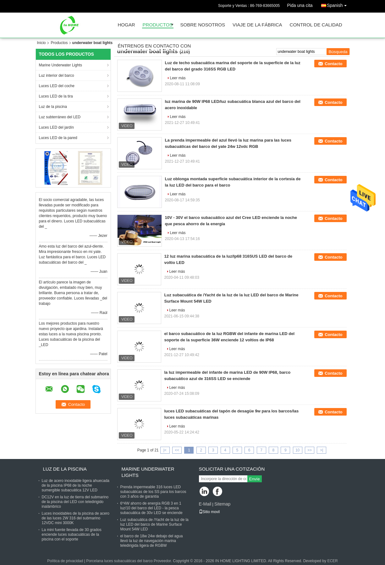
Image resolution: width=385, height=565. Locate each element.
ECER (332, 561)
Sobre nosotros (202, 25)
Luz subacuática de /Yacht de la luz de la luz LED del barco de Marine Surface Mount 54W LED (154, 524)
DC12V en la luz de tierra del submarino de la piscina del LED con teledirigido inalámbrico (75, 502)
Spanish (338, 4)
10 (297, 450)
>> (309, 450)
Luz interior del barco (56, 75)
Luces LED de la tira (56, 96)
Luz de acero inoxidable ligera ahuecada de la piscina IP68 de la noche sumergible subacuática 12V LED (76, 485)
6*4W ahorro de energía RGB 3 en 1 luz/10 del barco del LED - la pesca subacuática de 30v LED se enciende (151, 508)
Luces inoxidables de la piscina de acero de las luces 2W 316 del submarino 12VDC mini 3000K (75, 518)
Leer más (178, 78)
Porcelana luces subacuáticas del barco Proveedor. (129, 561)
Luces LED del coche (56, 86)
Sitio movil (209, 512)
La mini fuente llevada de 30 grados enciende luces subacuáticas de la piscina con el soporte (72, 534)
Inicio (41, 43)
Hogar (126, 25)
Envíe (254, 479)
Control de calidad (316, 25)
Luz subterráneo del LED (60, 117)
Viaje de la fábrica (257, 25)
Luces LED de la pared (58, 138)
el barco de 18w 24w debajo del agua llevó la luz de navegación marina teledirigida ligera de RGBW (151, 541)
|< (165, 450)
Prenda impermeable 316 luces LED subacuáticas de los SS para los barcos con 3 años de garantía (153, 492)
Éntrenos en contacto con (154, 46)
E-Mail (205, 503)
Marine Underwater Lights (60, 65)
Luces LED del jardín (56, 127)
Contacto (333, 63)
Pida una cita (300, 5)
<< (177, 450)
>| (321, 450)
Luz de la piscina (53, 106)
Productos (158, 25)
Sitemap (222, 503)
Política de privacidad (65, 561)
